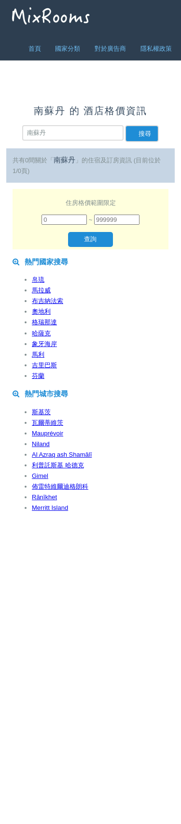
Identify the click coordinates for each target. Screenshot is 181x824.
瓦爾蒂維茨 (47, 422)
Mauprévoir (47, 433)
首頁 (34, 48)
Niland (41, 444)
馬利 (38, 354)
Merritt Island (50, 507)
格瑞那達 (44, 322)
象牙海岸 (44, 343)
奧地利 (41, 311)
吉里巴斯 (44, 365)
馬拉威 (41, 290)
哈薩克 (41, 333)
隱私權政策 (156, 48)
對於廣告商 (110, 48)
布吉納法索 (47, 300)
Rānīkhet (44, 497)
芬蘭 (38, 375)
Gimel (40, 475)
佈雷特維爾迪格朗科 (60, 486)
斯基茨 (41, 412)
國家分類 (67, 48)
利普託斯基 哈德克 (58, 465)
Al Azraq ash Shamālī (62, 454)
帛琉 (38, 279)
